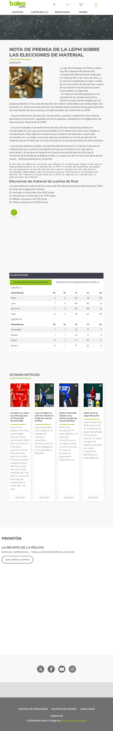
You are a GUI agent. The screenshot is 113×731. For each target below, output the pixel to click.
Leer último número (17, 559)
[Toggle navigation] (96, 5)
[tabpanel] (56, 316)
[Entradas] (80, 4)
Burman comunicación (74, 720)
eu (67, 4)
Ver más (20, 497)
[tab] (31, 282)
